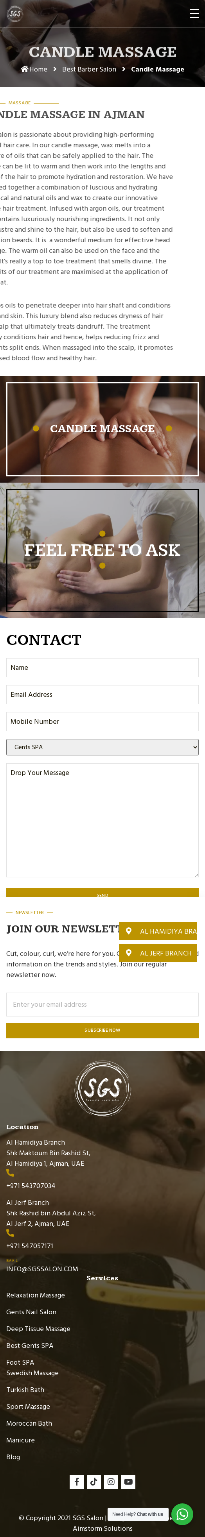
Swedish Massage (32, 1373)
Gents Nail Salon (31, 1312)
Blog (13, 1457)
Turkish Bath (25, 1390)
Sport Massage (28, 1407)
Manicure (20, 1440)
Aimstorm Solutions (103, 1528)
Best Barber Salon (89, 69)
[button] (158, 931)
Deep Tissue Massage (38, 1329)
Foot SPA (20, 1362)
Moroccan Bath (29, 1423)
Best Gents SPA (30, 1346)
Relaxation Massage (35, 1295)
